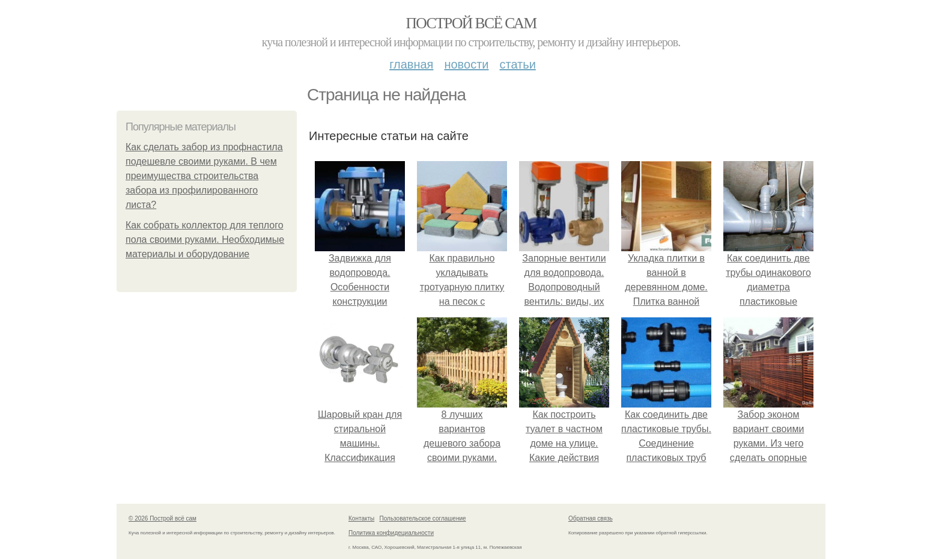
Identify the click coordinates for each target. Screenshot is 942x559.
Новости (466, 64)
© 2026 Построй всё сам (162, 518)
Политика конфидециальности (391, 533)
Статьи (517, 64)
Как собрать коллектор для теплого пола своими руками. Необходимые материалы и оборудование (205, 239)
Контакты (361, 518)
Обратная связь (590, 518)
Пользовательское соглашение (423, 518)
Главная (411, 64)
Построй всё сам (471, 23)
